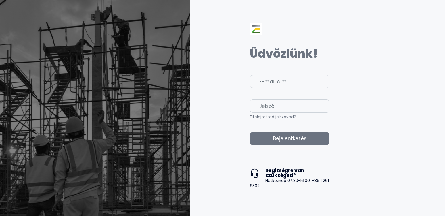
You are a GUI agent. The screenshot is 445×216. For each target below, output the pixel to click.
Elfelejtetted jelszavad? (273, 117)
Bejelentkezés (289, 138)
